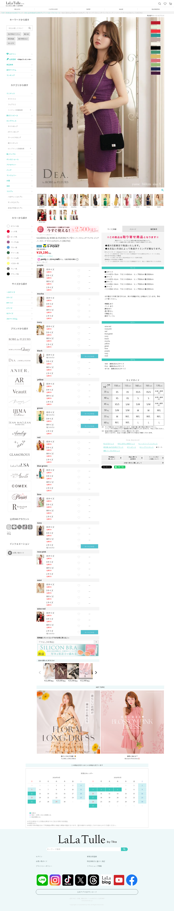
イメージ (133, 229)
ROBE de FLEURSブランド (14, 13)
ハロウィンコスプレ (15, 196)
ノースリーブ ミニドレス (148, 443)
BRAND (17, 9)
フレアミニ (12, 104)
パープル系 (15, 242)
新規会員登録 (92, 856)
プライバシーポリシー (44, 866)
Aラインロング (13, 132)
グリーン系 (15, 253)
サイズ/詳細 (111, 229)
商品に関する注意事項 (133, 458)
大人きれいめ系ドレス (126, 443)
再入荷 (26, 34)
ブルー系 (14, 247)
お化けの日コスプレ (15, 208)
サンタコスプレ (13, 202)
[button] (40, 673)
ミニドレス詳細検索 (15, 110)
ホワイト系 (15, 226)
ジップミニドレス (147, 447)
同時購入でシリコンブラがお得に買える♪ (53, 637)
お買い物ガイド (41, 861)
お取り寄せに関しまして (133, 463)
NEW (88, 9)
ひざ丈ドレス (109, 443)
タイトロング (13, 126)
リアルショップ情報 (94, 866)
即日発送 (11, 39)
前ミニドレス (13, 143)
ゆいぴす (11, 43)
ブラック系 (15, 274)
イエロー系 (15, 263)
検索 (124, 849)
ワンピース (132, 447)
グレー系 (14, 268)
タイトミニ (12, 99)
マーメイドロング (14, 137)
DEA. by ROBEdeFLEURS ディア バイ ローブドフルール (42, 13)
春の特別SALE (23, 39)
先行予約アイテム (14, 34)
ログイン (39, 856)
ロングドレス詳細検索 (16, 148)
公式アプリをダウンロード (87, 892)
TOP (2, 13)
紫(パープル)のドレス (112, 450)
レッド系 (14, 231)
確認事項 (153, 229)
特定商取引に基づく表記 (96, 861)
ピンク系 (14, 237)
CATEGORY (53, 9)
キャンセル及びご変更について (154, 458)
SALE (121, 9)
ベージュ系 (15, 258)
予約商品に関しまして (111, 458)
